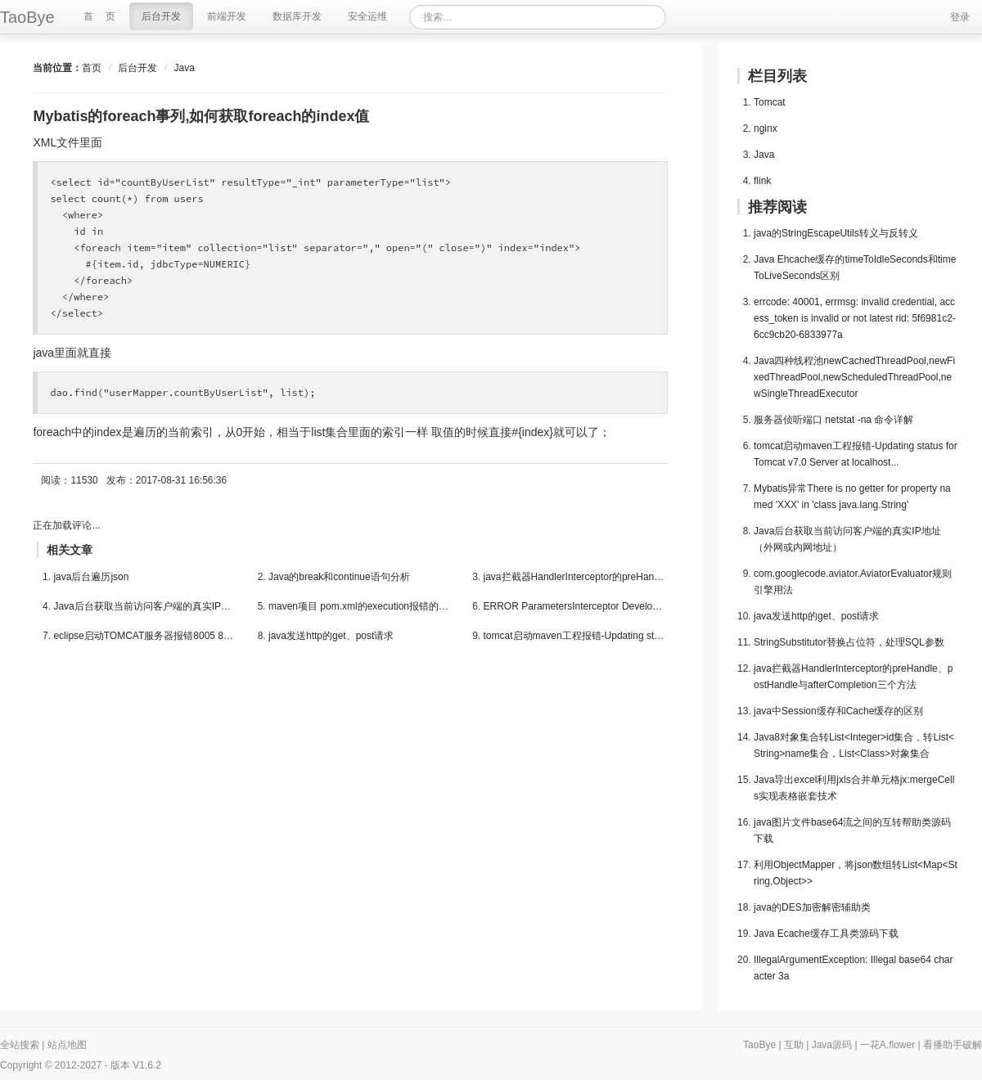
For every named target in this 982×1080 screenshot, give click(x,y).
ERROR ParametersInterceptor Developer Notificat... (576, 606)
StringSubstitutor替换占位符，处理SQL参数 (849, 642)
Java (183, 68)
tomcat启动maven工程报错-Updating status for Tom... (576, 635)
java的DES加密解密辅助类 (812, 907)
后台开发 (137, 68)
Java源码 (832, 1045)
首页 (91, 68)
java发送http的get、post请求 (331, 635)
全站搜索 (19, 1045)
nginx (765, 128)
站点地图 (67, 1045)
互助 (794, 1045)
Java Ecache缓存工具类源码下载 (826, 933)
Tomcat (770, 102)
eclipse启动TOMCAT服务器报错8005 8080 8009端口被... (145, 635)
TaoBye (759, 1045)
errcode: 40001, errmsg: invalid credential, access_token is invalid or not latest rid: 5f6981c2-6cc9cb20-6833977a (855, 318)
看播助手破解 (952, 1045)
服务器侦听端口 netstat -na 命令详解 (833, 419)
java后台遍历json (90, 577)
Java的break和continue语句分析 (339, 577)
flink (762, 181)
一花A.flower (887, 1045)
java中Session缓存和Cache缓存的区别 (838, 711)
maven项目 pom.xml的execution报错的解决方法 (360, 606)
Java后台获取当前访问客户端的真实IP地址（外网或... (145, 606)
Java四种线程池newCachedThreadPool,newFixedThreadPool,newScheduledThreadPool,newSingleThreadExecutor (854, 377)
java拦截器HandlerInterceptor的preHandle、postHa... (576, 577)
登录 (960, 17)
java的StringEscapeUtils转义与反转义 (836, 233)
